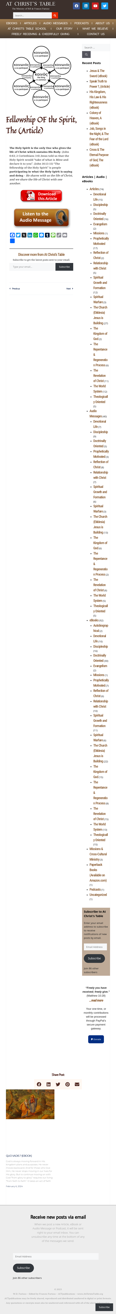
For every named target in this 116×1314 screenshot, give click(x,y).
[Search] (55, 15)
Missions (98, 233)
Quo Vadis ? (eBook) (19, 1155)
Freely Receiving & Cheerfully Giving (40, 34)
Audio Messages (55, 23)
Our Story (64, 28)
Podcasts (81, 23)
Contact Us (95, 34)
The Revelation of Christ (99, 375)
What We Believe (95, 28)
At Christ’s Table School (27, 28)
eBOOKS (11, 23)
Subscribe (64, 266)
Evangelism (100, 224)
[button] (96, 1039)
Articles (30, 23)
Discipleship (100, 205)
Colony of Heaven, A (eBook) (96, 118)
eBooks (94, 620)
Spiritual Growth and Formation (100, 282)
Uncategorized (98, 895)
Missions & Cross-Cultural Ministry (98, 854)
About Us (102, 23)
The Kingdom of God (100, 333)
